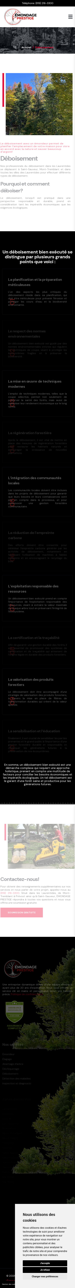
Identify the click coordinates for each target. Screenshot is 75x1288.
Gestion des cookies (10, 1284)
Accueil (26, 47)
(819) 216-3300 (44, 3)
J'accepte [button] (45, 1263)
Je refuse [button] (45, 1270)
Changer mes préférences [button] (45, 1276)
